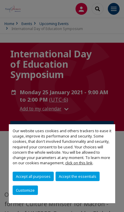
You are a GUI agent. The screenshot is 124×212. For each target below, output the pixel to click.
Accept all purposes (33, 176)
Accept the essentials (77, 176)
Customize (25, 190)
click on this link (79, 162)
